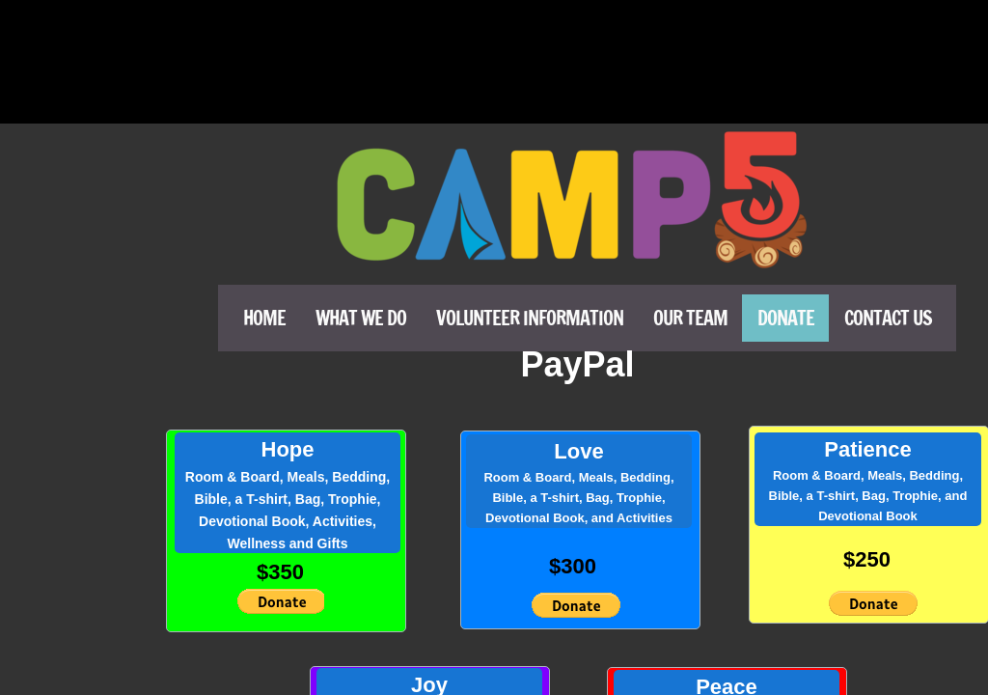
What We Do (361, 318)
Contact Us (888, 318)
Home (264, 318)
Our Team (690, 318)
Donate (785, 318)
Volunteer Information (529, 318)
